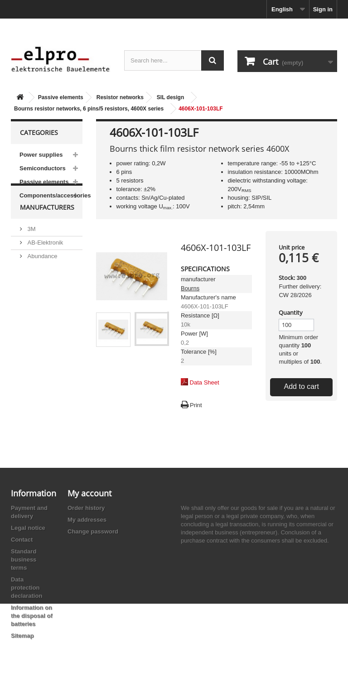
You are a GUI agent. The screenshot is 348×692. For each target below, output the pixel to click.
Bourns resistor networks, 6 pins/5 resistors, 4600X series (89, 109)
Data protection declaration (26, 587)
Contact (22, 539)
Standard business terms (23, 559)
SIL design (170, 97)
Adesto (36, 323)
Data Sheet (204, 382)
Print (196, 405)
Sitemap (22, 635)
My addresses (87, 519)
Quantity (291, 312)
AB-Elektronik (44, 260)
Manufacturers (47, 229)
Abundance (41, 274)
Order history (86, 508)
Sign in (323, 9)
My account (89, 493)
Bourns (190, 288)
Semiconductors (42, 168)
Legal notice (28, 527)
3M (31, 247)
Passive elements (60, 97)
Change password (93, 531)
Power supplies (41, 154)
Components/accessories (50, 195)
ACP (32, 309)
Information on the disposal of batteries (32, 615)
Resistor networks (120, 97)
